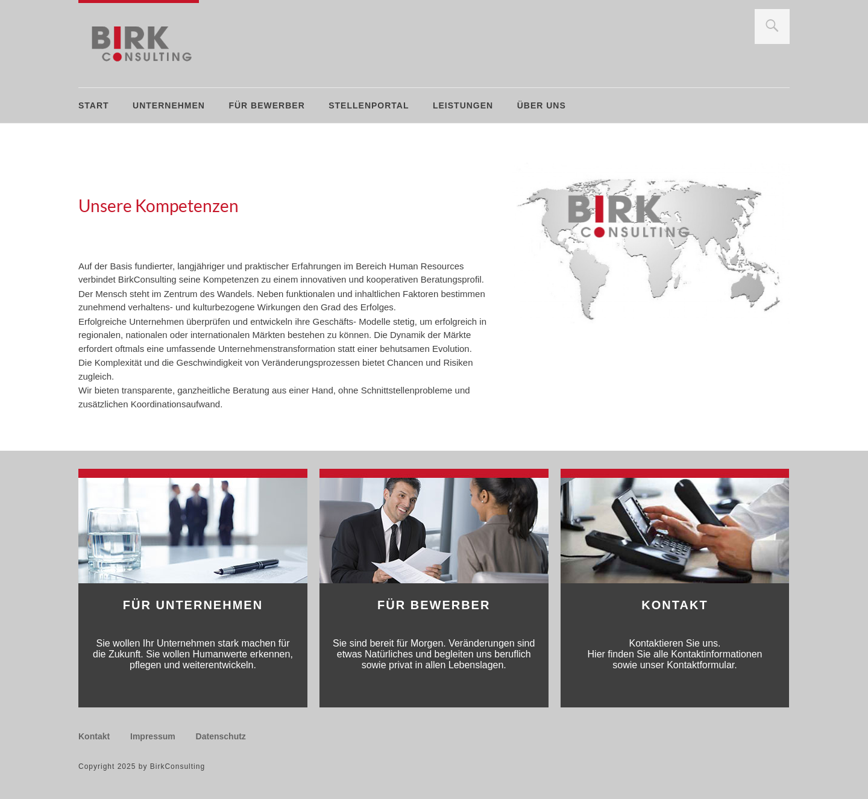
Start (93, 105)
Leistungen (463, 105)
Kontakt (94, 736)
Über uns (541, 105)
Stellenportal (369, 105)
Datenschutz (221, 736)
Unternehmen (169, 105)
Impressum (152, 736)
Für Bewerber (266, 105)
